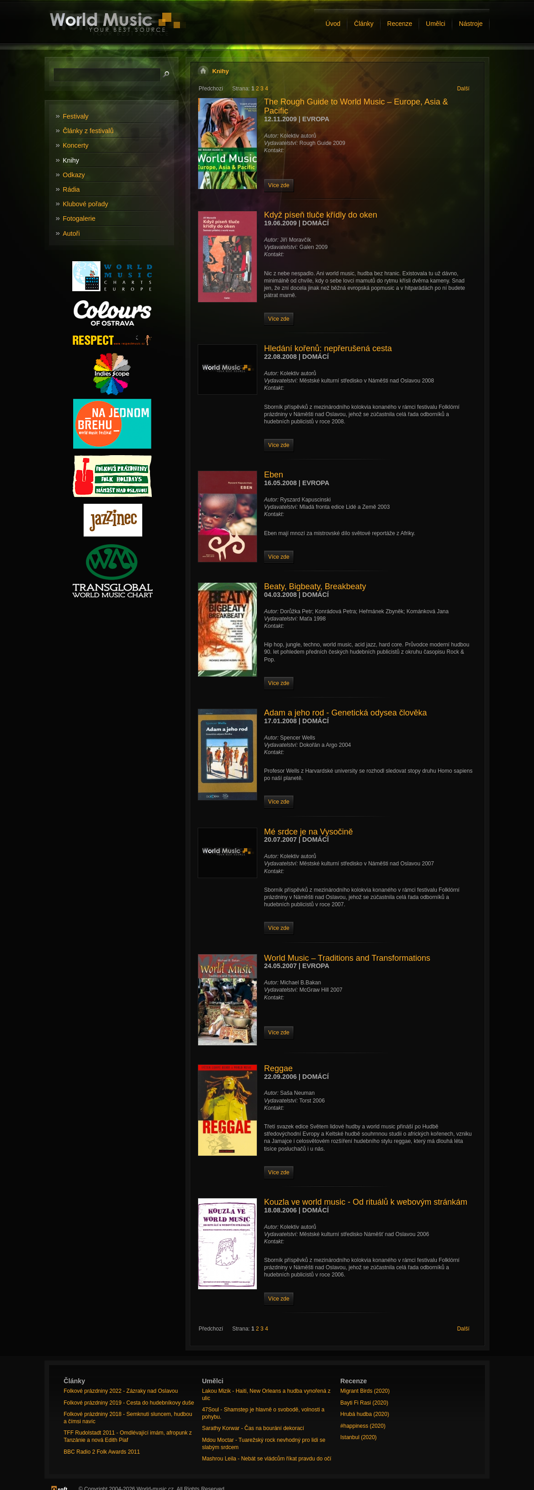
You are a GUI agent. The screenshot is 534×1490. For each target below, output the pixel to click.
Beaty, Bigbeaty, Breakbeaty (315, 586)
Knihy (220, 71)
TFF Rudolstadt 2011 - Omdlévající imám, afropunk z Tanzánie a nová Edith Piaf (128, 1436)
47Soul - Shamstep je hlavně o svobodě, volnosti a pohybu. (263, 1413)
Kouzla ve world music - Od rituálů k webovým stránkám (365, 1202)
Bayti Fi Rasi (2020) (364, 1403)
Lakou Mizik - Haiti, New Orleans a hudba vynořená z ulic (266, 1394)
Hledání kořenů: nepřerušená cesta (328, 348)
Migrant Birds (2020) (365, 1391)
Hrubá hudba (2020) (364, 1414)
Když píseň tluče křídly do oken (320, 214)
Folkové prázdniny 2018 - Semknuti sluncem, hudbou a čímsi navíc (128, 1418)
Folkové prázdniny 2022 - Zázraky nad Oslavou (121, 1391)
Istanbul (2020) (358, 1437)
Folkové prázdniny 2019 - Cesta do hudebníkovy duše (129, 1403)
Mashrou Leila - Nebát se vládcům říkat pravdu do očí (266, 1458)
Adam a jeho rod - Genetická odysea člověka (345, 712)
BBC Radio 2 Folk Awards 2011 (102, 1452)
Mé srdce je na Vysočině (308, 831)
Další (463, 88)
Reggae (278, 1068)
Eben (273, 474)
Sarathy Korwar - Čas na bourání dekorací (253, 1428)
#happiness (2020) (362, 1426)
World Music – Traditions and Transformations (347, 958)
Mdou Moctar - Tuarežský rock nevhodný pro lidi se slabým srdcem (263, 1443)
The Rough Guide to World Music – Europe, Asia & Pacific (356, 106)
